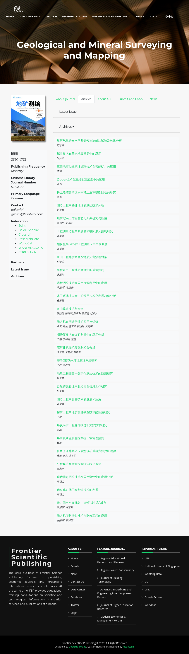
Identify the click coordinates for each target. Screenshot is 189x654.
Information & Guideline (109, 16)
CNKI (148, 589)
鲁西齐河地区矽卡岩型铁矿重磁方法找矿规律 (86, 451)
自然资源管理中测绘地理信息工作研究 (82, 386)
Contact (155, 16)
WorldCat (25, 243)
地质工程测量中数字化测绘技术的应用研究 (85, 373)
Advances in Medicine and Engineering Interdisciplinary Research (114, 593)
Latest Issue (68, 111)
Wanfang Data (153, 574)
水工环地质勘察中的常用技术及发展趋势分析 (86, 296)
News (140, 16)
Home (10, 16)
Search (52, 16)
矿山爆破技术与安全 (70, 309)
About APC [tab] (105, 99)
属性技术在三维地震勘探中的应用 (79, 153)
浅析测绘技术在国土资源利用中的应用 (82, 283)
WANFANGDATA (30, 248)
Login (74, 612)
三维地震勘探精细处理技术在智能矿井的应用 (86, 166)
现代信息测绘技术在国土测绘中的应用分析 (85, 477)
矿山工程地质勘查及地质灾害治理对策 (82, 257)
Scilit (21, 225)
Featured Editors (74, 16)
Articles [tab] (86, 99)
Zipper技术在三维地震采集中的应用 (81, 179)
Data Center (78, 589)
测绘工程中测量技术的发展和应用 (79, 399)
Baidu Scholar (28, 230)
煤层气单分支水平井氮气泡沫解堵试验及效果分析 (89, 140)
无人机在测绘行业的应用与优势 (77, 321)
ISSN (147, 558)
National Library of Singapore (162, 566)
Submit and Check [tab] (130, 99)
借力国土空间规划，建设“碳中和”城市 (81, 503)
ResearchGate (28, 239)
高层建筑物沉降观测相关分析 (76, 347)
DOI (147, 581)
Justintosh (128, 646)
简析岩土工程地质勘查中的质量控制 (80, 270)
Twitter (75, 605)
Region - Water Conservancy (117, 570)
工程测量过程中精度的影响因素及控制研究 (85, 231)
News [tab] (153, 99)
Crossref (24, 234)
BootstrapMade (77, 646)
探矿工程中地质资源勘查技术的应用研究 (83, 412)
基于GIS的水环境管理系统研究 (77, 360)
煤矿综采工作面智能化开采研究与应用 (82, 218)
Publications (28, 16)
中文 (169, 16)
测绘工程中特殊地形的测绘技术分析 (80, 205)
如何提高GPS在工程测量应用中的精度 (82, 244)
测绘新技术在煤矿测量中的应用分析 (80, 334)
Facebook (76, 597)
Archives (66, 126)
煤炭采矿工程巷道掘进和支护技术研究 (82, 425)
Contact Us (77, 581)
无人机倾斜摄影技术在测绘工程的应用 (82, 515)
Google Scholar (154, 597)
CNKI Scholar (28, 252)
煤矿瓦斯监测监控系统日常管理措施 (80, 438)
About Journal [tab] (65, 99)
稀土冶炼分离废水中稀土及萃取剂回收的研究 (86, 192)
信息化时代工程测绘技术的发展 (77, 490)
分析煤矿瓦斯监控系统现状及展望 (79, 464)
